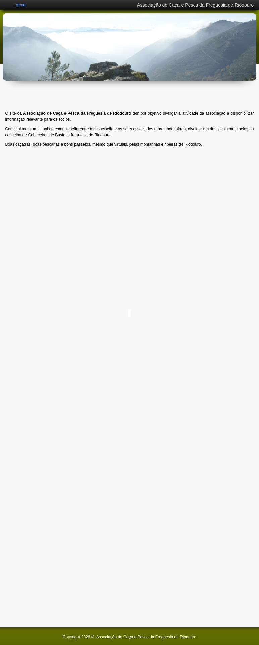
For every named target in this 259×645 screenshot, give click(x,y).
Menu (20, 5)
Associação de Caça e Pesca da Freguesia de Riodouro (145, 637)
